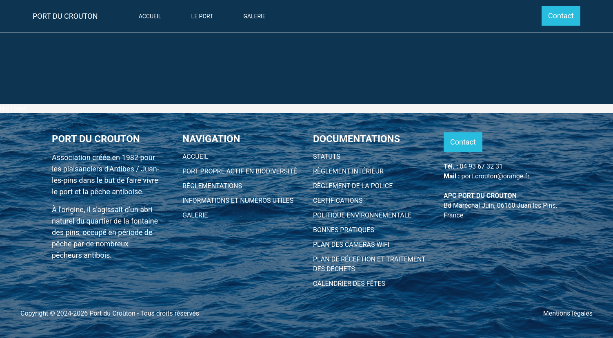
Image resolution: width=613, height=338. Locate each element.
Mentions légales (568, 313)
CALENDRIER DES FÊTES (349, 284)
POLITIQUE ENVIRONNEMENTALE (362, 215)
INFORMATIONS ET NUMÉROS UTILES (237, 200)
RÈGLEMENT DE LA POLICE (353, 186)
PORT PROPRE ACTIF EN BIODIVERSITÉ (239, 171)
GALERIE (195, 215)
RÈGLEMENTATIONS (212, 186)
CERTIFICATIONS (338, 200)
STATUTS (326, 156)
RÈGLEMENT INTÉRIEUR (348, 171)
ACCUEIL (195, 156)
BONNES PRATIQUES (343, 230)
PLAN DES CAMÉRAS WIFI (351, 244)
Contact (561, 15)
